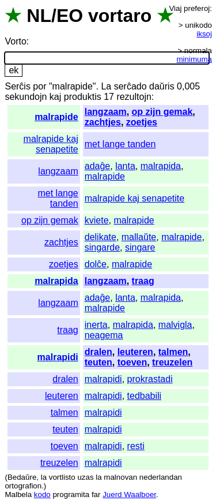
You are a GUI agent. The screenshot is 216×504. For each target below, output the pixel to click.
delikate (100, 237)
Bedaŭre (21, 477)
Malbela (18, 494)
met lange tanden (120, 144)
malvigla (175, 325)
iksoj (204, 33)
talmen (173, 352)
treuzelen (172, 362)
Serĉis (17, 86)
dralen (98, 352)
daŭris (162, 86)
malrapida (161, 166)
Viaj (175, 8)
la (44, 477)
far (96, 494)
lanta (125, 166)
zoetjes (141, 122)
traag (143, 281)
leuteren (135, 352)
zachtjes (103, 122)
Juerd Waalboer (129, 494)
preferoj (197, 8)
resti (136, 446)
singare (140, 247)
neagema (104, 335)
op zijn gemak (162, 112)
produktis (82, 97)
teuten (98, 362)
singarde (102, 247)
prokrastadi (150, 379)
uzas (85, 477)
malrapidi (57, 357)
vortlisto (62, 477)
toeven (132, 362)
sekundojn (26, 97)
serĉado (130, 86)
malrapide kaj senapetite (51, 144)
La (106, 86)
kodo (42, 494)
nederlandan (160, 477)
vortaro (119, 15)
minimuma (194, 59)
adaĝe (98, 166)
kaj (55, 97)
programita (70, 494)
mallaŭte (139, 237)
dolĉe (96, 264)
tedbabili (144, 396)
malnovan (120, 477)
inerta (96, 325)
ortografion (23, 485)
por (39, 86)
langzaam (106, 112)
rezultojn (133, 97)
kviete (97, 220)
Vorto (15, 41)
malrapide (56, 117)
